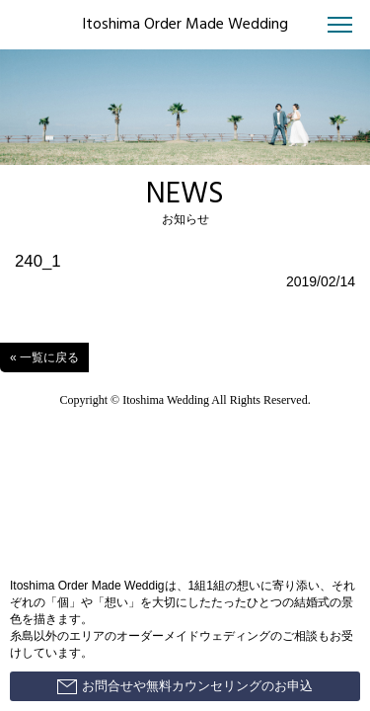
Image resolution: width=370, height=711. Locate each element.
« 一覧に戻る (44, 357)
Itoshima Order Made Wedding (185, 25)
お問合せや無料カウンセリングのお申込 (185, 686)
